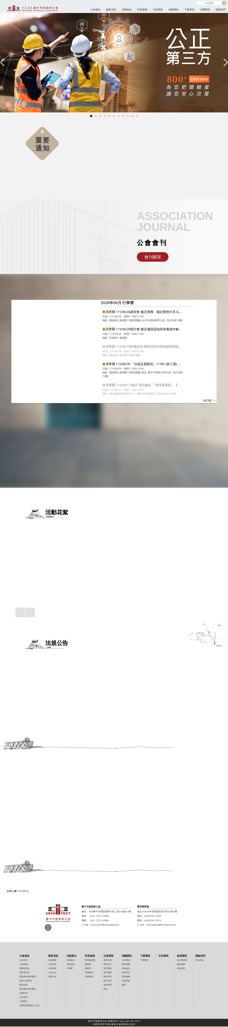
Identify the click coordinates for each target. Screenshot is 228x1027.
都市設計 (107, 964)
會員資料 (181, 968)
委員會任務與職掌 (27, 977)
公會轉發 (52, 968)
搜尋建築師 (90, 960)
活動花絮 (70, 964)
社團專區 (205, 9)
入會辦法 (23, 1001)
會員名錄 (23, 985)
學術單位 (126, 972)
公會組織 (23, 964)
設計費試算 (182, 960)
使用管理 (107, 985)
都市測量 (107, 972)
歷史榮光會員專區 (27, 989)
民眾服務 (142, 9)
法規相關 (126, 981)
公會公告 (52, 972)
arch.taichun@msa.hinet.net (161, 925)
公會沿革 (23, 960)
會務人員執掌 (25, 981)
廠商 (124, 985)
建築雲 (88, 968)
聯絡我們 (221, 9)
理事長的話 (24, 968)
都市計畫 (107, 960)
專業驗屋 (89, 977)
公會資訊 (95, 9)
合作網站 (126, 960)
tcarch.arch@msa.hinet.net (105, 925)
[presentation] (2, 62)
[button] (91, 116)
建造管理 (107, 977)
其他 (105, 989)
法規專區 (158, 9)
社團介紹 (23, 993)
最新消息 (111, 9)
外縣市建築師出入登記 (29, 1005)
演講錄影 (89, 972)
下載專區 (189, 9)
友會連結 (126, 968)
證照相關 (126, 964)
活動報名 (127, 9)
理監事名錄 (24, 972)
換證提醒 (181, 964)
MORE (209, 400)
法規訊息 (52, 964)
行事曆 (69, 968)
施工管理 (107, 981)
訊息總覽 (52, 960)
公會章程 (23, 997)
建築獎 (88, 964)
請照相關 (126, 977)
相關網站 (174, 9)
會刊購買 (152, 257)
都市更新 (107, 968)
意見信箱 (199, 960)
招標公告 (52, 977)
